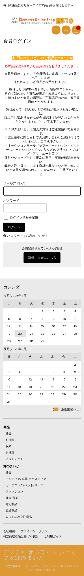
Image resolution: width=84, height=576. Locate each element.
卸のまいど (11, 466)
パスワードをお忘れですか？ (27, 235)
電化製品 (11, 504)
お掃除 (10, 440)
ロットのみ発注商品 (19, 516)
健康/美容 (12, 498)
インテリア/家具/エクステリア (26, 479)
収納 (8, 446)
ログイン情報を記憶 (21, 217)
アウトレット (14, 459)
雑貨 (8, 433)
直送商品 (11, 510)
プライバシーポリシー (35, 531)
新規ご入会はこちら (42, 257)
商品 (6, 427)
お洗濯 (10, 452)
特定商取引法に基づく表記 (20, 536)
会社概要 (9, 531)
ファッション (14, 491)
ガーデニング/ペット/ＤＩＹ (24, 485)
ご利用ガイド (53, 536)
